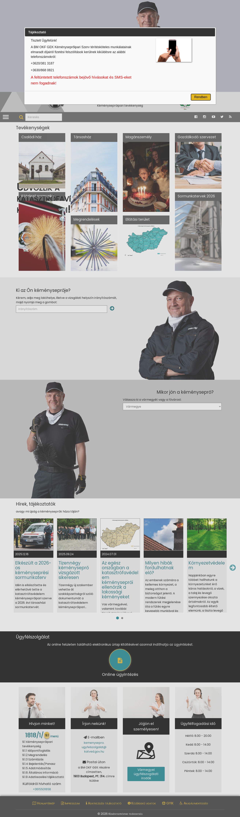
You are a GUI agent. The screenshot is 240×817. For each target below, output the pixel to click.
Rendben (200, 97)
